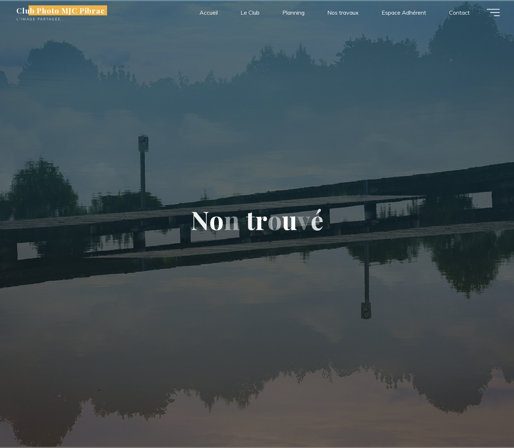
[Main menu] (493, 12)
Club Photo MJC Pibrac (60, 10)
